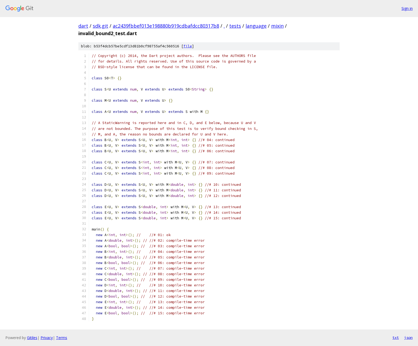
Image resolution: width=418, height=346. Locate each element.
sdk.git (100, 26)
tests (235, 26)
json (408, 337)
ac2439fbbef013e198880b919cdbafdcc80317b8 (166, 26)
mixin (277, 26)
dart (83, 26)
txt (395, 337)
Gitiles (32, 337)
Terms (61, 337)
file (187, 46)
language (256, 26)
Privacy (47, 337)
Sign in (407, 8)
